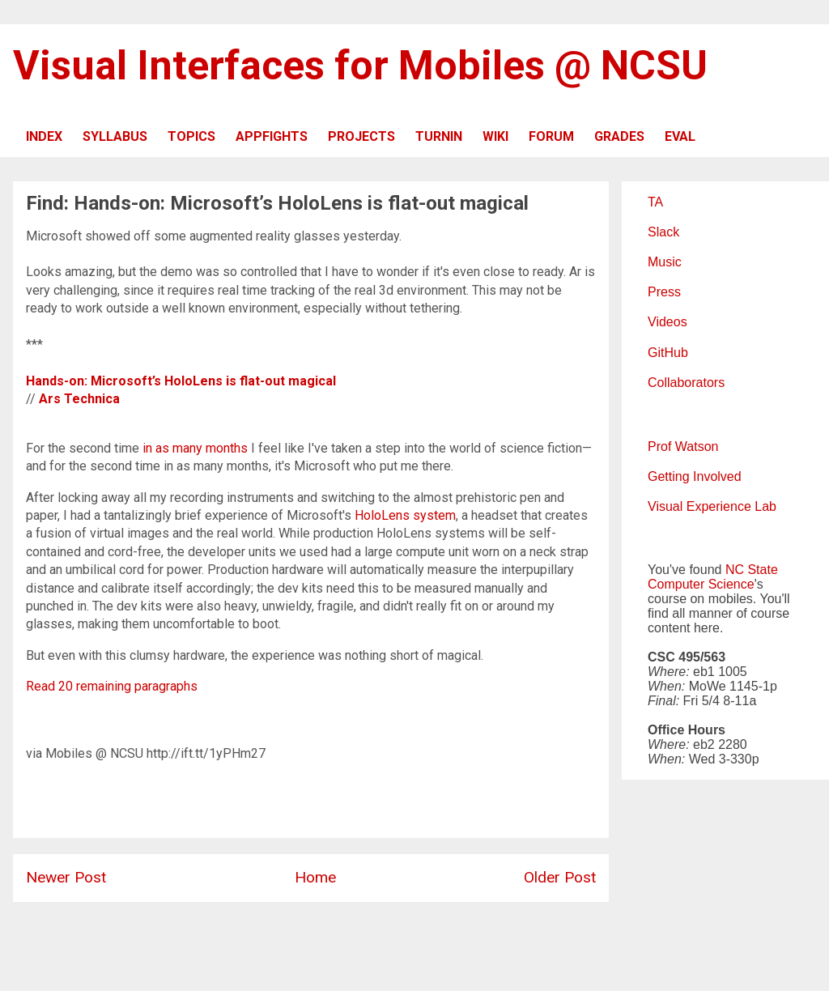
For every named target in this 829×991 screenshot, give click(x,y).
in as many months (195, 448)
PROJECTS (361, 136)
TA (655, 202)
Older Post (560, 877)
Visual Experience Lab (712, 506)
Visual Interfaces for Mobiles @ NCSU (360, 65)
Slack (663, 232)
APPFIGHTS (272, 136)
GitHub (668, 352)
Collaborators (686, 382)
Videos (667, 322)
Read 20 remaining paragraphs (112, 686)
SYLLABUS (115, 136)
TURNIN (438, 136)
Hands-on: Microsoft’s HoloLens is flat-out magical (181, 381)
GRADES (619, 136)
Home (315, 877)
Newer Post (66, 877)
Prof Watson (683, 446)
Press (664, 292)
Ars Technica (79, 398)
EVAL (680, 136)
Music (665, 262)
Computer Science (701, 584)
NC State (751, 569)
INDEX (44, 136)
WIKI (495, 136)
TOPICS (191, 136)
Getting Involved (695, 476)
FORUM (551, 136)
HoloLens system (405, 515)
